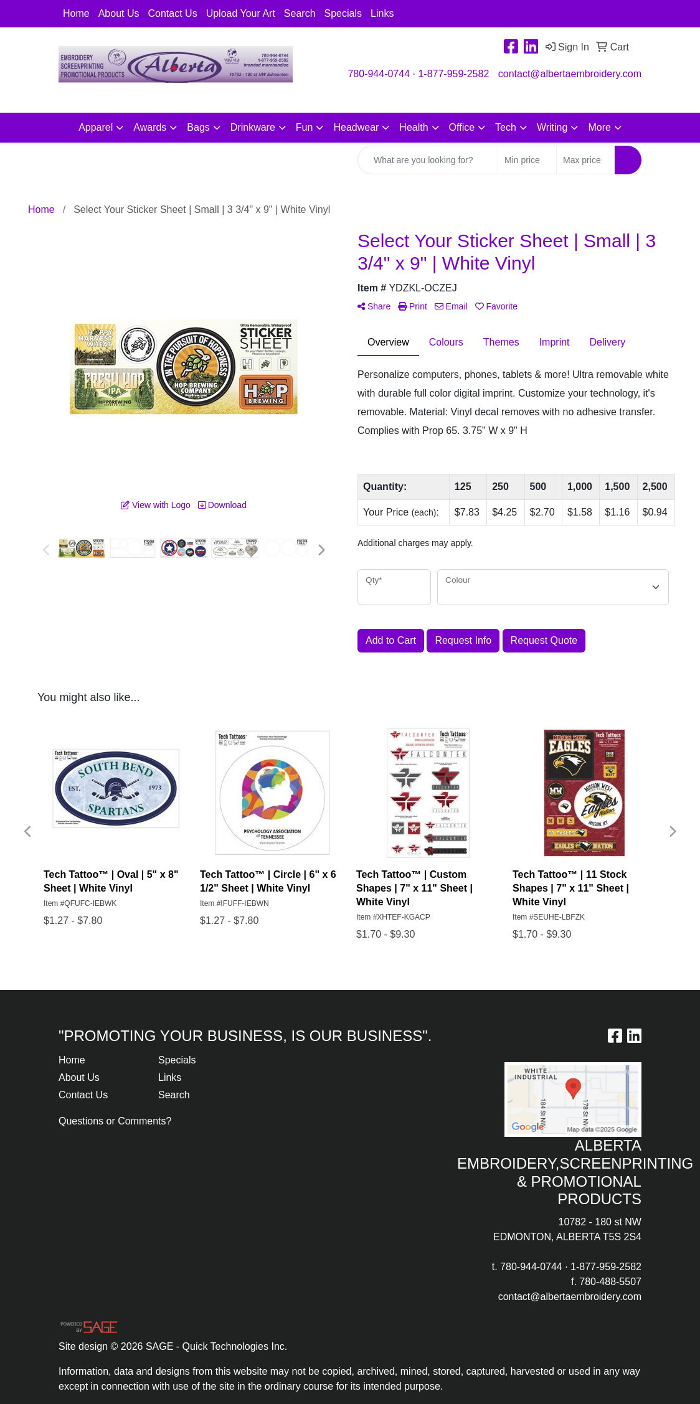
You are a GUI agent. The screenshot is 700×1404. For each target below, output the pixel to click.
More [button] (599, 127)
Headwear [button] (356, 127)
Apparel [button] (95, 127)
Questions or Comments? (115, 1121)
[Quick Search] (427, 160)
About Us (119, 13)
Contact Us (172, 13)
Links (382, 13)
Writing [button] (552, 127)
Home (76, 13)
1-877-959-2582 (453, 73)
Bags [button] (198, 127)
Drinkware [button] (252, 127)
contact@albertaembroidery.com (569, 73)
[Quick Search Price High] (585, 160)
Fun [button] (304, 127)
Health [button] (413, 127)
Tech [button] (505, 127)
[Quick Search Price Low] (527, 160)
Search (300, 13)
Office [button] (462, 127)
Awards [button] (149, 127)
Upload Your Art (240, 13)
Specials (343, 13)
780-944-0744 (379, 73)
